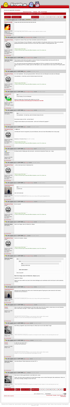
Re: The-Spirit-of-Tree (29, 57)
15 (58, 17)
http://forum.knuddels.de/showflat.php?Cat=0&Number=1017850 (28, 100)
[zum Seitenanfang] (7, 35)
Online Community (57, 404)
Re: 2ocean (27, 323)
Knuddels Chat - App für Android (15, 404)
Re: (31, 19)
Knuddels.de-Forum (8, 13)
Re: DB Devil (27, 340)
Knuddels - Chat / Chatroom (58, 395)
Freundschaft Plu (43, 404)
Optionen (7, 17)
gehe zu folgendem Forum (38, 393)
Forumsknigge (44, 11)
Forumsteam (24, 13)
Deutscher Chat (5, 404)
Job (37, 405)
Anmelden (17, 10)
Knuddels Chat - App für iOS (27, 404)
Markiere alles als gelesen (9, 395)
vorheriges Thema (9, 389)
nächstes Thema (26, 389)
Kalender (35, 11)
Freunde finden (36, 404)
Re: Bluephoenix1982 (28, 37)
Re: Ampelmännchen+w (29, 201)
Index (18, 389)
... (45, 17)
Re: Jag (26, 162)
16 (60, 17)
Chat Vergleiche (65, 404)
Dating (52, 404)
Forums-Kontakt (49, 395)
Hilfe (39, 11)
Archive (20, 13)
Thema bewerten (16, 17)
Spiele (49, 404)
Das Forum (15, 13)
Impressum (33, 405)
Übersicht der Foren (27, 11)
